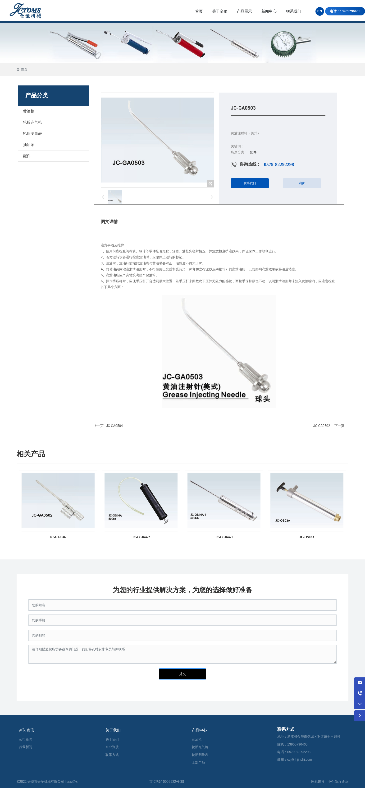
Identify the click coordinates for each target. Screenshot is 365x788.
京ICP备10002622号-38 (166, 781)
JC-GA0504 (114, 426)
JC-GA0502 (321, 426)
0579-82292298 (279, 164)
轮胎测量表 (32, 133)
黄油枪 (28, 111)
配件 (27, 156)
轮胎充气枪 (32, 122)
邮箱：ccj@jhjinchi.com (294, 759)
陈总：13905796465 (292, 744)
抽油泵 (28, 145)
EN (319, 11)
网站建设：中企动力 (326, 781)
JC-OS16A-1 (224, 537)
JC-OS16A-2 (141, 537)
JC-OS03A (307, 537)
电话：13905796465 (345, 11)
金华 (345, 781)
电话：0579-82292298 (293, 752)
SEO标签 (72, 781)
